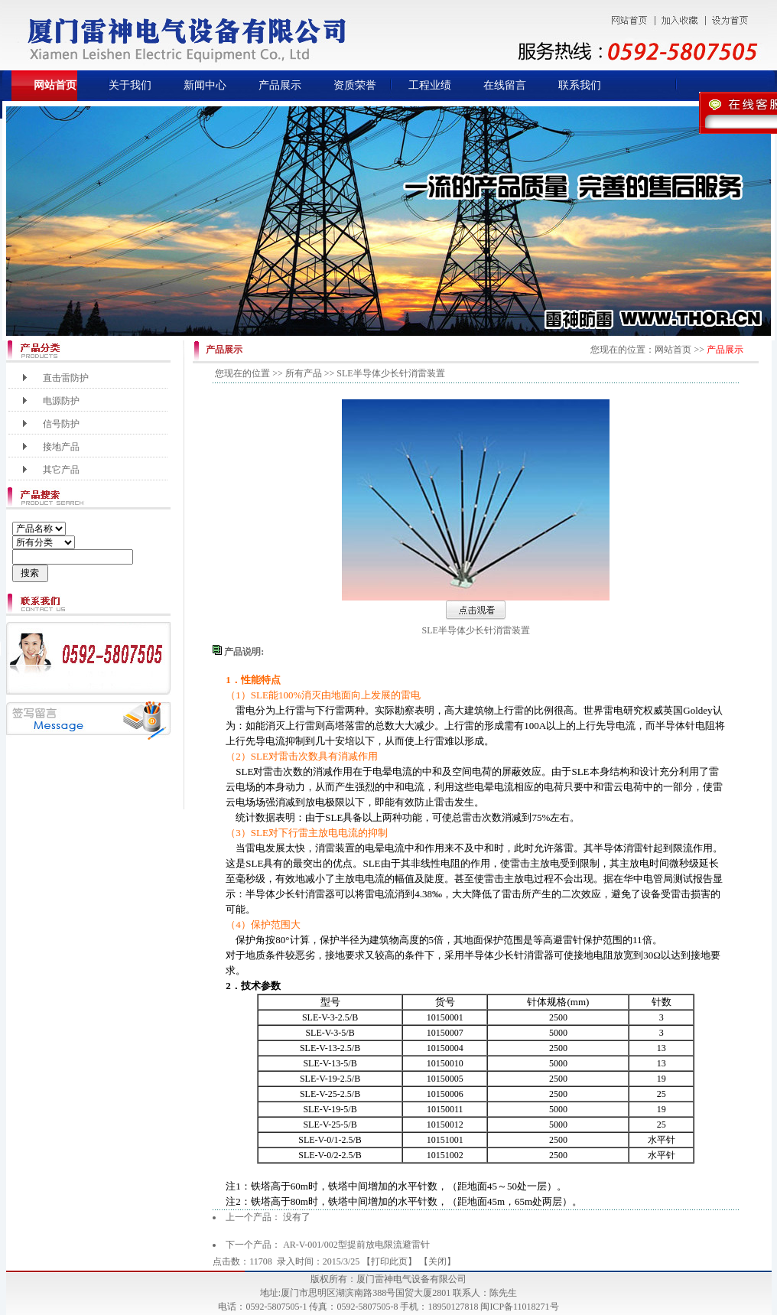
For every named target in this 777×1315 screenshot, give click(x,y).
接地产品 (61, 446)
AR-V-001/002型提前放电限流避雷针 (356, 1244)
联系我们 (579, 85)
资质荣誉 (354, 85)
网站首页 (55, 85)
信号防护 (61, 423)
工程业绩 (429, 85)
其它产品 (61, 469)
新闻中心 (205, 85)
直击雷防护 (66, 378)
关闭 (437, 1261)
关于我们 (130, 85)
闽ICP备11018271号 (519, 1306)
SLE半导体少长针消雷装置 (476, 630)
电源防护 (61, 400)
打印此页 (389, 1261)
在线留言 (504, 85)
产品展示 (279, 85)
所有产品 (303, 373)
